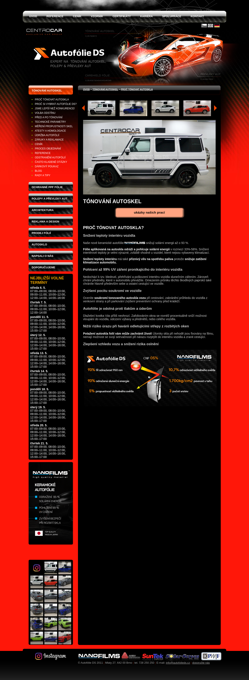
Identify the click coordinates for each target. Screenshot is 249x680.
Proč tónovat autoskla (52, 99)
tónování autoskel (105, 89)
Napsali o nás (42, 256)
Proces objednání (48, 148)
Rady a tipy (42, 175)
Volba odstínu (45, 112)
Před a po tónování (48, 117)
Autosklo (39, 244)
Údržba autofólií (47, 135)
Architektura (43, 210)
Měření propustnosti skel (54, 126)
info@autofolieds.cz (178, 662)
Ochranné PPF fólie (47, 187)
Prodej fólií (41, 233)
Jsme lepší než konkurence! (55, 108)
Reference (43, 153)
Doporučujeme (43, 267)
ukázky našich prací (149, 212)
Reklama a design (45, 221)
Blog (38, 170)
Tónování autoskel (47, 90)
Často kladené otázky (51, 161)
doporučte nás (201, 662)
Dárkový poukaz (46, 166)
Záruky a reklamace (49, 139)
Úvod (86, 89)
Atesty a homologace (50, 130)
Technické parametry (50, 121)
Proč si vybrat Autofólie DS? (56, 104)
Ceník (39, 144)
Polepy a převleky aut (49, 198)
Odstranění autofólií (50, 157)
